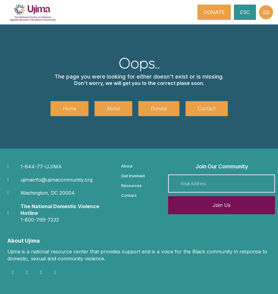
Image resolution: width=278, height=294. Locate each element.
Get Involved (133, 175)
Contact (129, 195)
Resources (131, 185)
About (127, 166)
